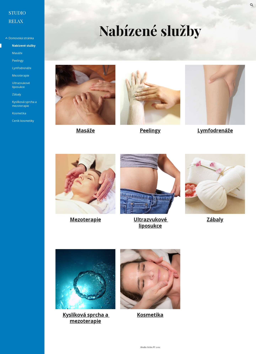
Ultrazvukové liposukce (151, 222)
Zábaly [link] (16, 94)
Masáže (85, 130)
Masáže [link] (17, 53)
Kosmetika (150, 314)
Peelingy (150, 130)
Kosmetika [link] (19, 113)
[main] (150, 30)
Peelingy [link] (17, 61)
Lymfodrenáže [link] (21, 68)
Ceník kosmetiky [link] (23, 121)
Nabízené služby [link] (23, 46)
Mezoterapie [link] (20, 75)
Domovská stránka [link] (21, 38)
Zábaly (215, 219)
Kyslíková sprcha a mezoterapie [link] (24, 104)
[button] (251, 5)
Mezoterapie (85, 219)
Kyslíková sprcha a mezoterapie (86, 317)
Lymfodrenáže (215, 130)
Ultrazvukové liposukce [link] (21, 85)
